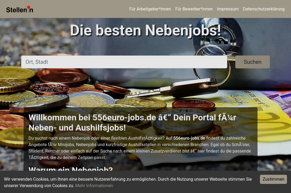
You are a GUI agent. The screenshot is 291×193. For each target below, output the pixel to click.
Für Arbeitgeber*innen (150, 9)
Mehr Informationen (94, 185)
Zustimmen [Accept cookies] (273, 179)
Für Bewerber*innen (194, 9)
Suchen (252, 62)
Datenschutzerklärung (264, 9)
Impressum (228, 9)
